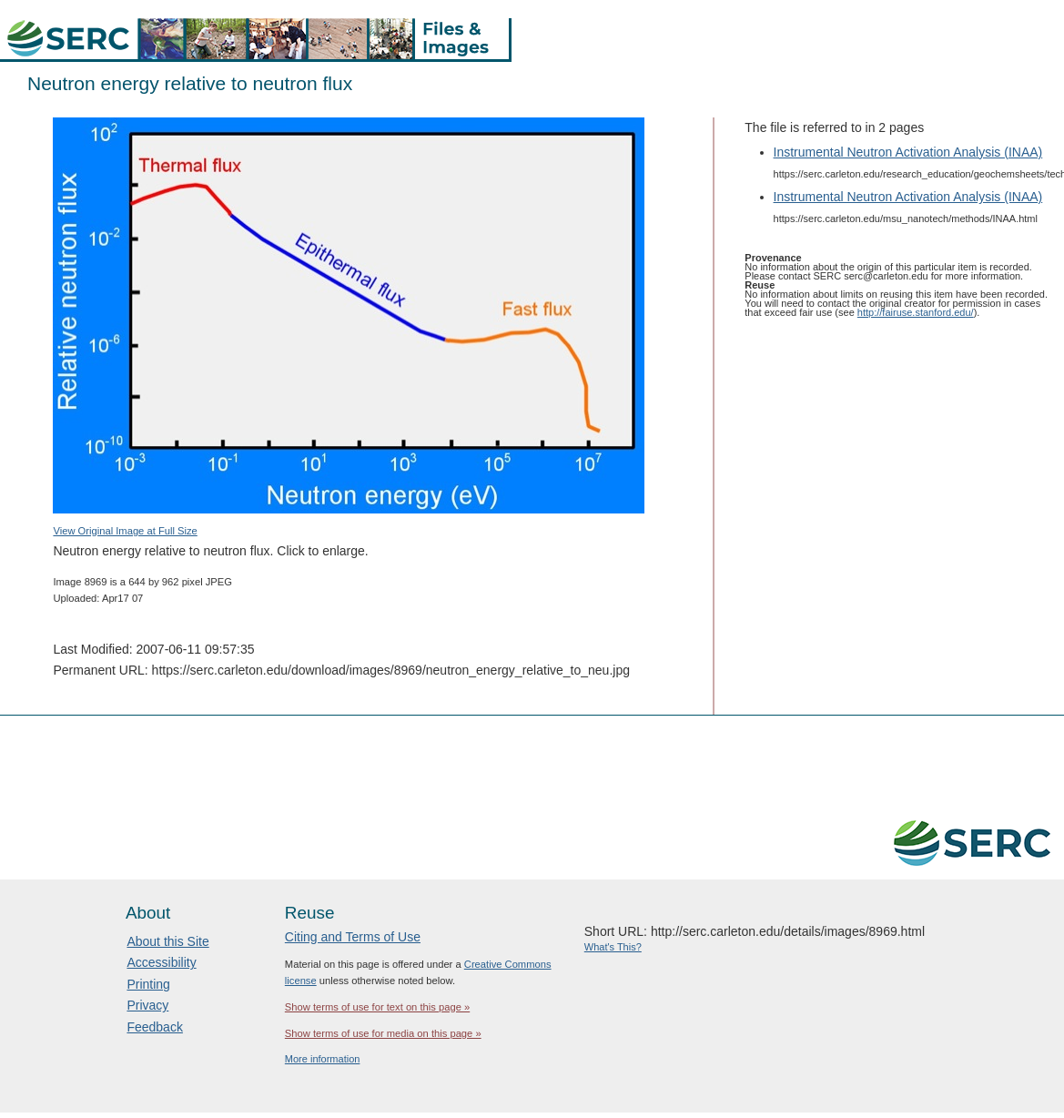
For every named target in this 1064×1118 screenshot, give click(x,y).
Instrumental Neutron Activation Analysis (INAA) (908, 152)
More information (322, 1058)
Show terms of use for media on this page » (383, 1033)
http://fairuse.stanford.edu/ (915, 312)
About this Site (167, 941)
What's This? (613, 946)
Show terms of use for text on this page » (377, 1006)
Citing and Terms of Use (353, 937)
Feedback (154, 1027)
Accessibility (161, 962)
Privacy (147, 1005)
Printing (148, 984)
